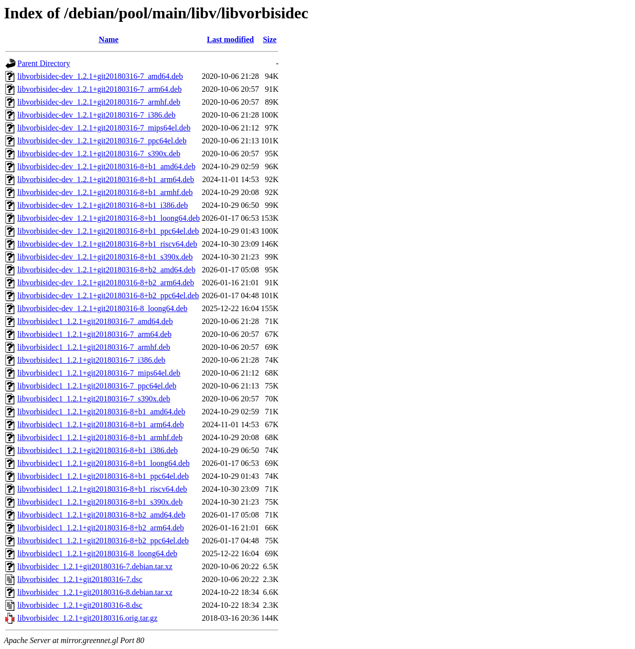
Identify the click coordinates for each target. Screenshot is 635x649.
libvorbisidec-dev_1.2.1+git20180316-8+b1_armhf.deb (105, 192)
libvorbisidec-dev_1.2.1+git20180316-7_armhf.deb (99, 102)
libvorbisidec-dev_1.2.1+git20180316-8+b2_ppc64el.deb (108, 295)
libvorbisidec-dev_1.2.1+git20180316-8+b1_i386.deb (102, 205)
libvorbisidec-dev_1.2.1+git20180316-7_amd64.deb (100, 76)
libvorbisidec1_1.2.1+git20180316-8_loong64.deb (97, 553)
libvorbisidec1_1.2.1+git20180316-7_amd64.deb (95, 321)
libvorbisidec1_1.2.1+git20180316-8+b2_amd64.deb (101, 515)
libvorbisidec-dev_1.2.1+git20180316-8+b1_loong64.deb (108, 218)
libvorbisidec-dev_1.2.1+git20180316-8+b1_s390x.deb (105, 257)
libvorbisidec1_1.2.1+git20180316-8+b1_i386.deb (97, 450)
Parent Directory (43, 63)
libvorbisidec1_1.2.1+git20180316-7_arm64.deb (94, 334)
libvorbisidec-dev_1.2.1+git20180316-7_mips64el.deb (103, 128)
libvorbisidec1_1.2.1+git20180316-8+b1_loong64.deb (103, 463)
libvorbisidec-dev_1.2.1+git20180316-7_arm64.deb (99, 89)
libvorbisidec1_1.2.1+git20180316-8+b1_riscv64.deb (102, 489)
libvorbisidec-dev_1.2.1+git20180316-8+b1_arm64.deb (105, 179)
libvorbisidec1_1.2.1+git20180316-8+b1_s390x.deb (100, 502)
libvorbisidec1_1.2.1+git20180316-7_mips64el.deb (99, 373)
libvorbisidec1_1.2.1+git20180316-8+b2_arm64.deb (100, 527)
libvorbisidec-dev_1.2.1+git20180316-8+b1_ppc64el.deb (108, 231)
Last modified (230, 39)
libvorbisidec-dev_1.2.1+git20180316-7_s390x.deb (99, 153)
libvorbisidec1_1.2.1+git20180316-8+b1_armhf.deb (100, 437)
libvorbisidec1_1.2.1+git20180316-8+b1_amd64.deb (101, 411)
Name (109, 39)
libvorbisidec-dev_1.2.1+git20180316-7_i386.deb (96, 115)
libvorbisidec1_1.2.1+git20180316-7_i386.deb (91, 360)
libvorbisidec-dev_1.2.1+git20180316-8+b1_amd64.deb (106, 166)
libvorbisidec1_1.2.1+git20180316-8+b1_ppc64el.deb (103, 476)
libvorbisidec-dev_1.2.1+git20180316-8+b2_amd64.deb (106, 269)
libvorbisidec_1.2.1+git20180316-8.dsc (79, 605)
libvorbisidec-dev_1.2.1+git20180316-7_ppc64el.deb (102, 140)
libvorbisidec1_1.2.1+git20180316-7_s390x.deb (93, 398)
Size (270, 39)
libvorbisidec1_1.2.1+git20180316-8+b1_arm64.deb (100, 424)
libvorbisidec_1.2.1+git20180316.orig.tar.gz (87, 618)
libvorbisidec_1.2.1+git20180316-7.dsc (79, 579)
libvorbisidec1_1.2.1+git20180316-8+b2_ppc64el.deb (103, 540)
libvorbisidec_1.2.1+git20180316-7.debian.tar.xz (95, 566)
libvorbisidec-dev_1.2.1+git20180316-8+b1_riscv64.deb (107, 244)
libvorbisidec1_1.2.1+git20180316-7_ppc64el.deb (97, 386)
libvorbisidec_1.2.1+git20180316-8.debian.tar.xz (95, 592)
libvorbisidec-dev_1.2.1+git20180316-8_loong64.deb (102, 308)
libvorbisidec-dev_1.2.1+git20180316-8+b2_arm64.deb (105, 282)
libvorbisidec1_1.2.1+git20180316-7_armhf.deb (93, 347)
